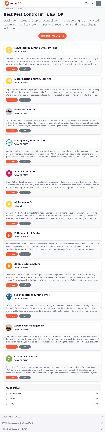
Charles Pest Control (25, 356)
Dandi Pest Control (25, 109)
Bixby (52, 403)
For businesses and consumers (17, 423)
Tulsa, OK (18, 206)
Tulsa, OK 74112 (21, 298)
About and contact (12, 417)
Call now (11, 69)
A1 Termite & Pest (24, 202)
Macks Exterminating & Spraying (33, 78)
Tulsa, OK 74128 (21, 144)
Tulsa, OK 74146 (21, 51)
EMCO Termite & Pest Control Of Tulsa (35, 47)
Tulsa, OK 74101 (21, 236)
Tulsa (19, 8)
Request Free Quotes (52, 35)
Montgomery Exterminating (30, 140)
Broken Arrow (52, 393)
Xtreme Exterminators (27, 263)
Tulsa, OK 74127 (21, 329)
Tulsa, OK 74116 (21, 267)
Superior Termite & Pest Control (32, 294)
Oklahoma (10, 8)
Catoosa (52, 398)
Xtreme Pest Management (29, 325)
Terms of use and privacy (14, 429)
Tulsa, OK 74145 (21, 360)
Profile (24, 69)
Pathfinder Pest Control (27, 233)
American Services (24, 171)
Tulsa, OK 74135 (21, 82)
